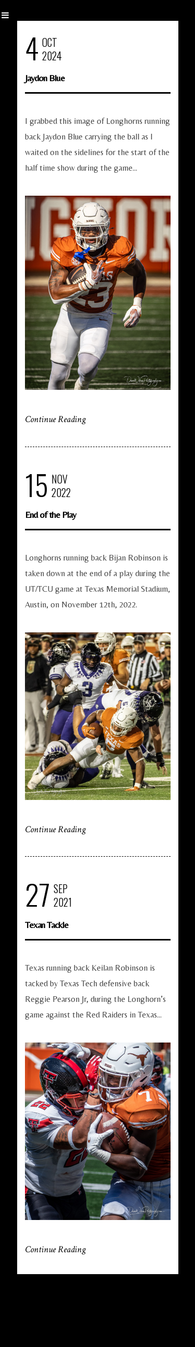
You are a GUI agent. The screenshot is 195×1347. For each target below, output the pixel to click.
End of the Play (50, 514)
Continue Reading (55, 419)
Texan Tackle (46, 924)
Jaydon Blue (44, 77)
